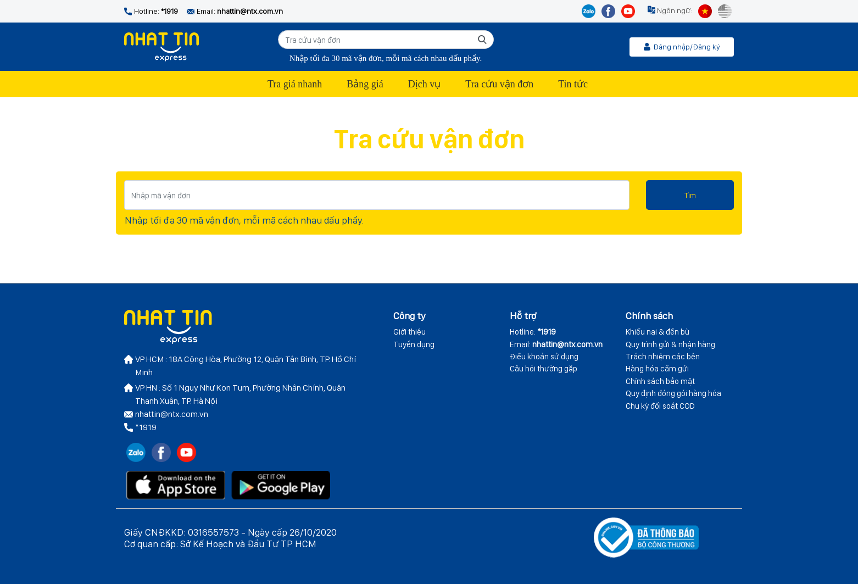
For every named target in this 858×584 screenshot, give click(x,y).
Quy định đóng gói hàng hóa (673, 393)
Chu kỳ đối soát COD (660, 406)
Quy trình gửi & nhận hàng (670, 344)
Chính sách (649, 315)
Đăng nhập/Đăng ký (681, 46)
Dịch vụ (424, 84)
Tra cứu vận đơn (499, 84)
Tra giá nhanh (295, 84)
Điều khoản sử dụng (544, 356)
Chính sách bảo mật (660, 381)
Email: (556, 344)
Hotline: (533, 332)
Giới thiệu (409, 332)
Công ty (409, 315)
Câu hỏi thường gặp (543, 369)
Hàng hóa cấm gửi (657, 369)
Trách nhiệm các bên (663, 356)
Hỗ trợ (523, 315)
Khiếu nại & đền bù (657, 332)
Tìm (690, 195)
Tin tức (573, 84)
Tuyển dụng (413, 344)
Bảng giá (365, 84)
